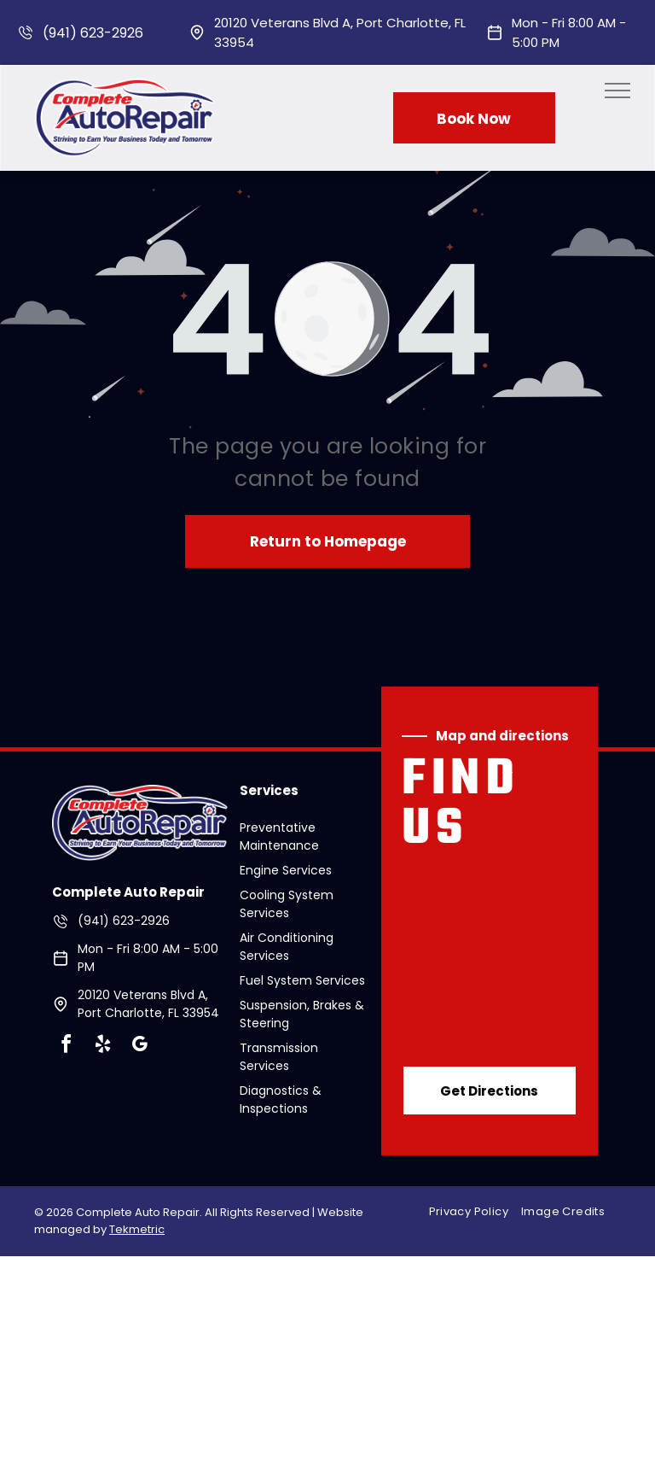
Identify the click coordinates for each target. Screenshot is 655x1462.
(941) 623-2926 (93, 33)
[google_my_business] (139, 1046)
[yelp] (102, 1046)
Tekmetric (137, 1229)
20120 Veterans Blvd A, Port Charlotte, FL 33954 (148, 1003)
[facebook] (65, 1046)
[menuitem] (475, 1211)
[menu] (617, 90)
